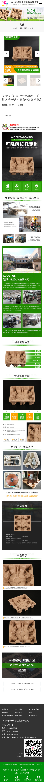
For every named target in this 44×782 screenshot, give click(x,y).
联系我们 (18, 715)
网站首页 (23, 28)
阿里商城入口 (34, 715)
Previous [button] (6, 54)
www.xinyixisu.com (13, 734)
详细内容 (8, 116)
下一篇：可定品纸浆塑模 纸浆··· (22, 689)
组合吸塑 (18, 712)
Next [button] (37, 54)
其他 (31, 28)
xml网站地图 (25, 773)
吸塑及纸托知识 (7, 715)
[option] (22, 54)
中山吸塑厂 (15, 770)
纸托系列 (5, 712)
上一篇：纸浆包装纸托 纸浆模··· (22, 683)
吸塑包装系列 (34, 709)
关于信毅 (18, 709)
